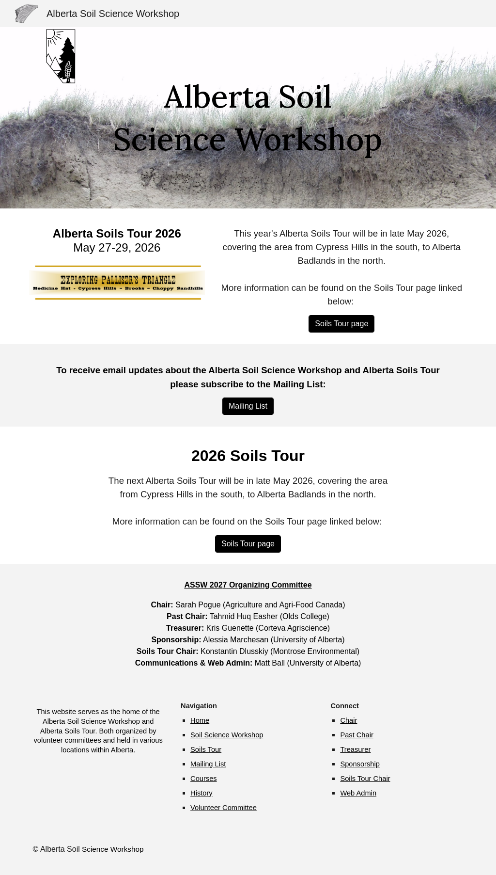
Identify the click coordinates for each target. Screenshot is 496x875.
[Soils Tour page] (341, 324)
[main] (248, 118)
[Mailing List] (248, 406)
